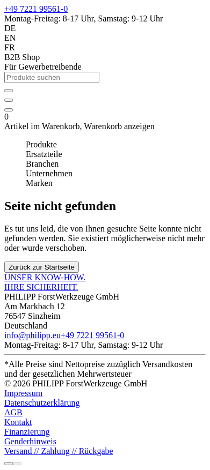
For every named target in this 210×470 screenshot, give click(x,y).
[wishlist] (8, 97)
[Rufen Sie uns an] (8, 463)
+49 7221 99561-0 (36, 8)
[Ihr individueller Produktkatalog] (8, 100)
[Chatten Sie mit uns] (17, 463)
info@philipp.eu (32, 335)
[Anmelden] (8, 90)
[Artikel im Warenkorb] (8, 109)
